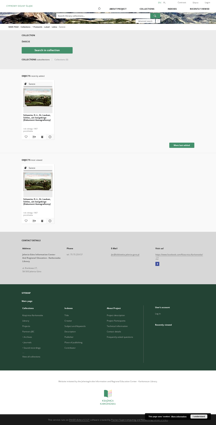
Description (69, 331)
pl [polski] (164, 3)
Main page (27, 301)
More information (179, 417)
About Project (118, 8)
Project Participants (116, 320)
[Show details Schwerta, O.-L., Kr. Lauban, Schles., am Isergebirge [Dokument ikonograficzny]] (50, 137)
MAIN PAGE (13, 27)
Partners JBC (28, 331)
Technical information (117, 326)
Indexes (172, 8)
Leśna (54, 27)
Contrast (182, 2)
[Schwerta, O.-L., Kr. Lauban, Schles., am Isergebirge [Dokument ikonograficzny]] (38, 97)
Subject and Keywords (74, 326)
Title (66, 315)
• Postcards (37, 27)
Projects (26, 326)
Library (25, 320)
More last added (182, 145)
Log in (158, 313)
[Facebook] (157, 264)
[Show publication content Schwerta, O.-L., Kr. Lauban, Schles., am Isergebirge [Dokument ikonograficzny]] (42, 137)
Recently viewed (199, 8)
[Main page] (99, 9)
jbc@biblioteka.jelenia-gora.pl (125, 254)
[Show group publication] (38, 84)
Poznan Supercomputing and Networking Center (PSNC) (139, 419)
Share (195, 2)
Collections (147, 8)
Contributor (69, 347)
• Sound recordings (31, 347)
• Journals (26, 342)
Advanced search (145, 21)
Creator (68, 320)
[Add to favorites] (26, 137)
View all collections (31, 356)
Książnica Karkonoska (32, 315)
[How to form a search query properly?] (158, 21)
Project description (116, 315)
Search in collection (47, 50)
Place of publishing (73, 342)
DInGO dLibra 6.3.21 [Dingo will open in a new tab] (79, 419)
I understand (199, 416)
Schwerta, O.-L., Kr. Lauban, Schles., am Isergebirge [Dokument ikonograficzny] (37, 117)
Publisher (68, 337)
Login (207, 2)
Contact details (114, 331)
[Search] (155, 15)
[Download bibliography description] (34, 137)
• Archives (27, 337)
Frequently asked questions (120, 337)
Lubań (47, 27)
